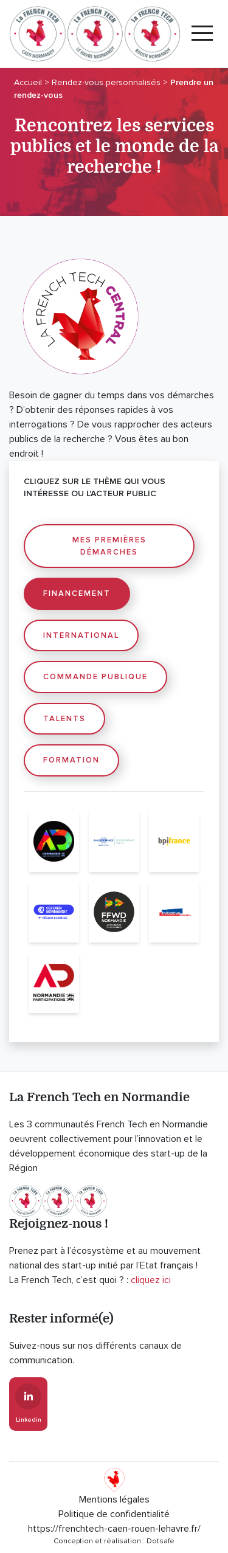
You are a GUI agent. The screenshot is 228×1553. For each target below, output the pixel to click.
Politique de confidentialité (114, 1514)
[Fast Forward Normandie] (114, 912)
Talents (64, 719)
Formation (71, 760)
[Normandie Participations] (54, 982)
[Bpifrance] (174, 841)
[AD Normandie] (54, 841)
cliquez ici (151, 1280)
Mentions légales (114, 1499)
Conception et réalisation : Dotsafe (114, 1541)
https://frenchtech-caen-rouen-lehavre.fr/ (114, 1529)
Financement (77, 593)
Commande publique (95, 677)
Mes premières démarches (109, 546)
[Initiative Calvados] (174, 912)
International (81, 635)
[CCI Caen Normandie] (54, 912)
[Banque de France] (114, 841)
